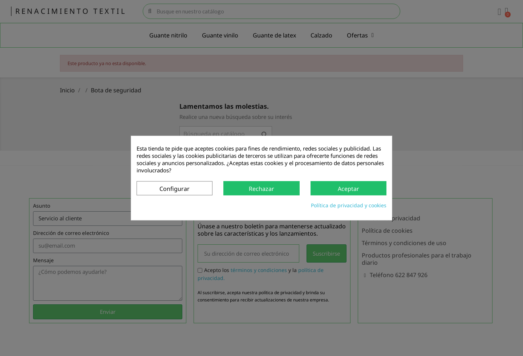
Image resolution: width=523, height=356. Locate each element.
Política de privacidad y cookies (348, 205)
